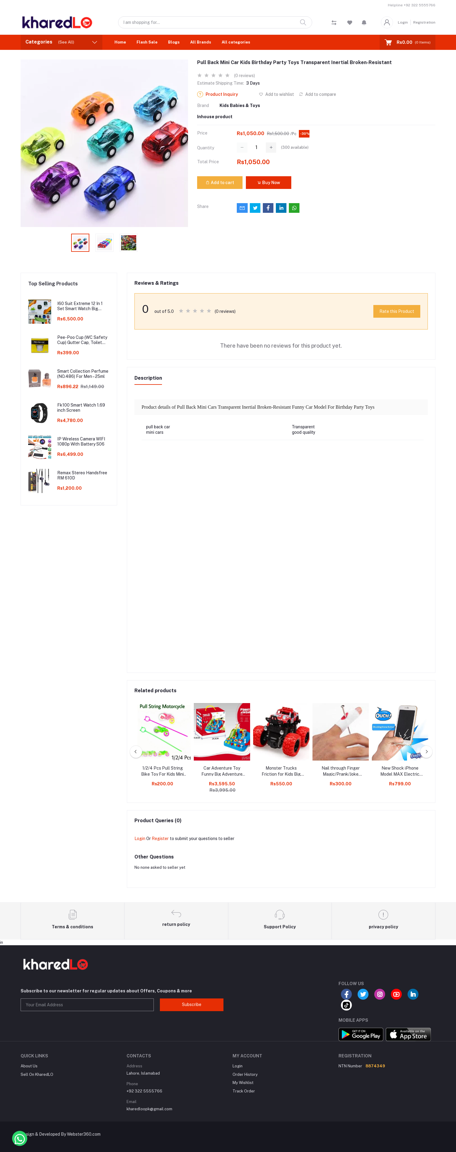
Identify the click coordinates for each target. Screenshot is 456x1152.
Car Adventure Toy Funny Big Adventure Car (222, 771)
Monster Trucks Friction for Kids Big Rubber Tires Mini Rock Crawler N (281, 771)
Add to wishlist (276, 94)
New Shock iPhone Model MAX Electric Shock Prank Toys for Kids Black (400, 771)
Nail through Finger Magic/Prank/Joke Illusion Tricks (341, 771)
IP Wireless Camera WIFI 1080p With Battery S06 (81, 441)
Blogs (174, 42)
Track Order (244, 1091)
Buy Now (268, 182)
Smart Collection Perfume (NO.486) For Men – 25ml (82, 374)
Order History (245, 1074)
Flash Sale (147, 42)
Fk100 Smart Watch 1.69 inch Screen (81, 408)
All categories (236, 42)
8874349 (375, 1066)
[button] (364, 22)
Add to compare (317, 94)
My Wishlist (243, 1082)
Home (120, 42)
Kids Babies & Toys (240, 105)
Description (148, 378)
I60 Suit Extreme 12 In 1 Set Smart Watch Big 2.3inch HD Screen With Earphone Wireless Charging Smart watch (80, 306)
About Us (29, 1066)
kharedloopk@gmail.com (149, 1109)
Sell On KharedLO (37, 1074)
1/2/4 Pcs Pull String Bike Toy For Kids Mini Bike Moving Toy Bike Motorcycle (162, 771)
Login (403, 22)
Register (160, 838)
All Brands (200, 42)
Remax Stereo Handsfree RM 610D (82, 475)
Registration (424, 22)
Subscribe (191, 1004)
